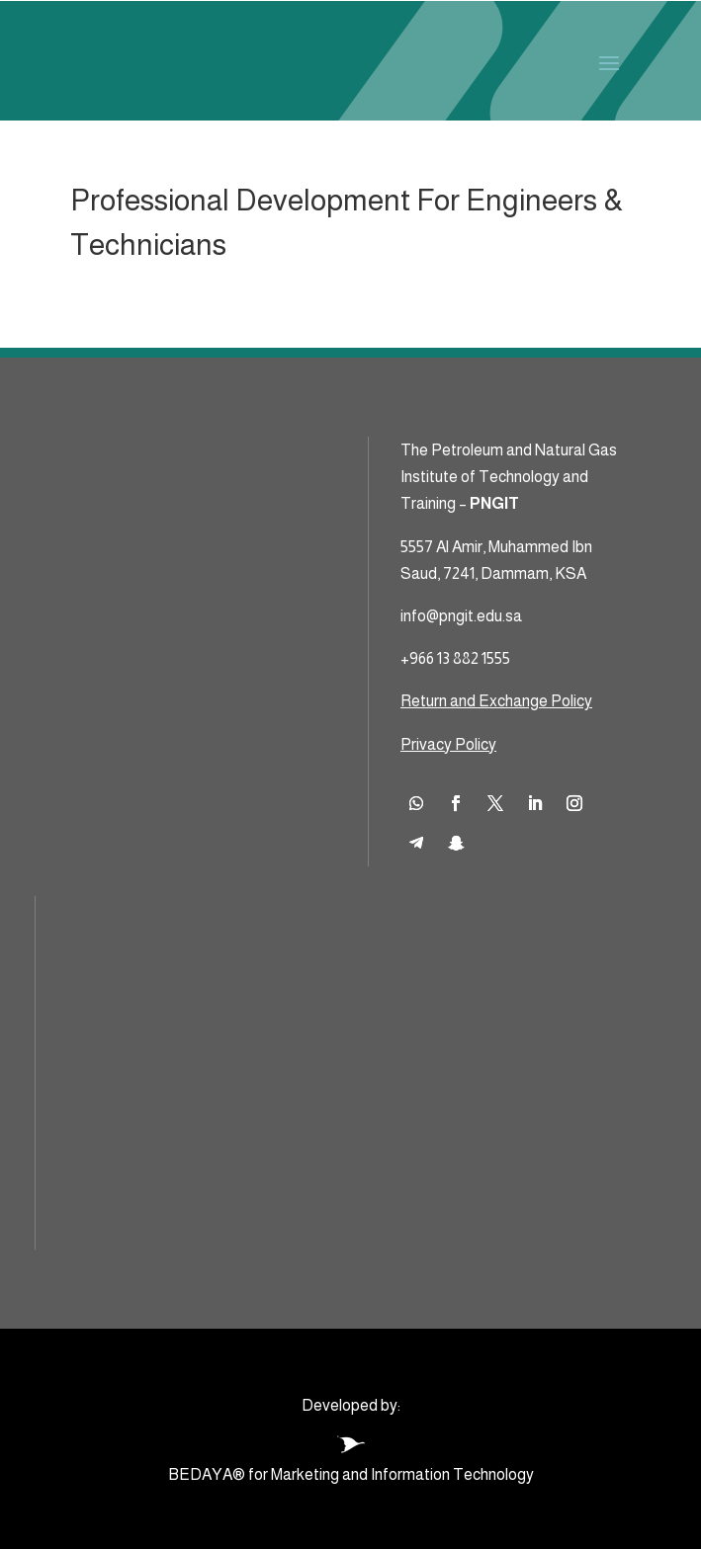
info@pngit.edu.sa (461, 616)
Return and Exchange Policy (496, 701)
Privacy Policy (448, 744)
